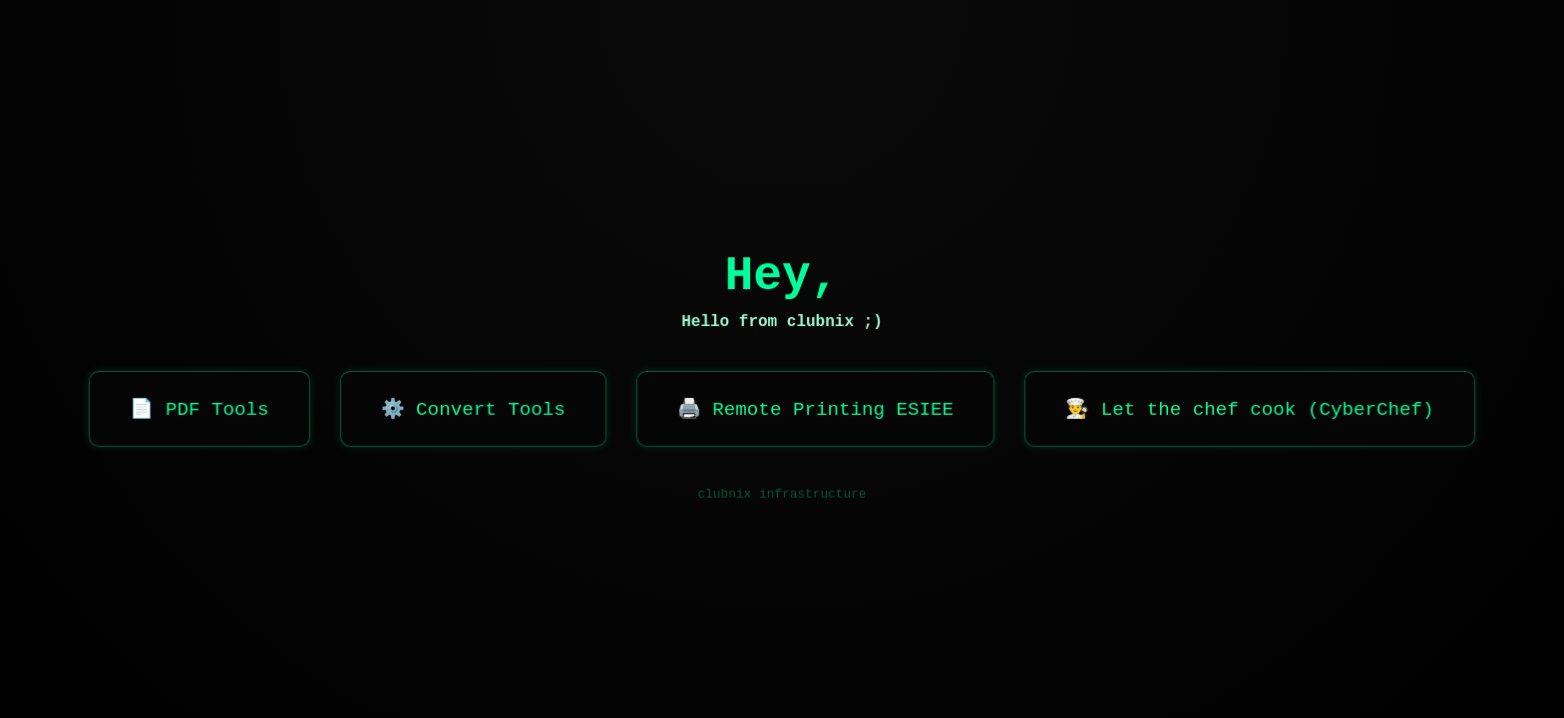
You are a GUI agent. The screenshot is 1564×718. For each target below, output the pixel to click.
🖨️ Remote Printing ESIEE (815, 410)
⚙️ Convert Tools (473, 410)
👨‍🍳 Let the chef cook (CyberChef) (1249, 410)
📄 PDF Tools (199, 410)
